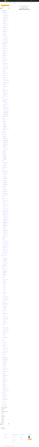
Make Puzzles (22, 434)
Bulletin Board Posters (14, 439)
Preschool (10, 2)
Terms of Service (6, 438)
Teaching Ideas (13, 437)
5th (26, 2)
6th (28, 2)
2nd (19, 2)
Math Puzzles (21, 438)
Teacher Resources (15, 434)
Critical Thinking (21, 439)
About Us (5, 434)
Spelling (13, 441)
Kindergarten (14, 2)
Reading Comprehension (14, 440)
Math (12, 438)
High (33, 2)
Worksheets (6, 2)
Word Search (21, 437)
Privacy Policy (5, 437)
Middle (31, 2)
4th (24, 2)
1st (17, 2)
